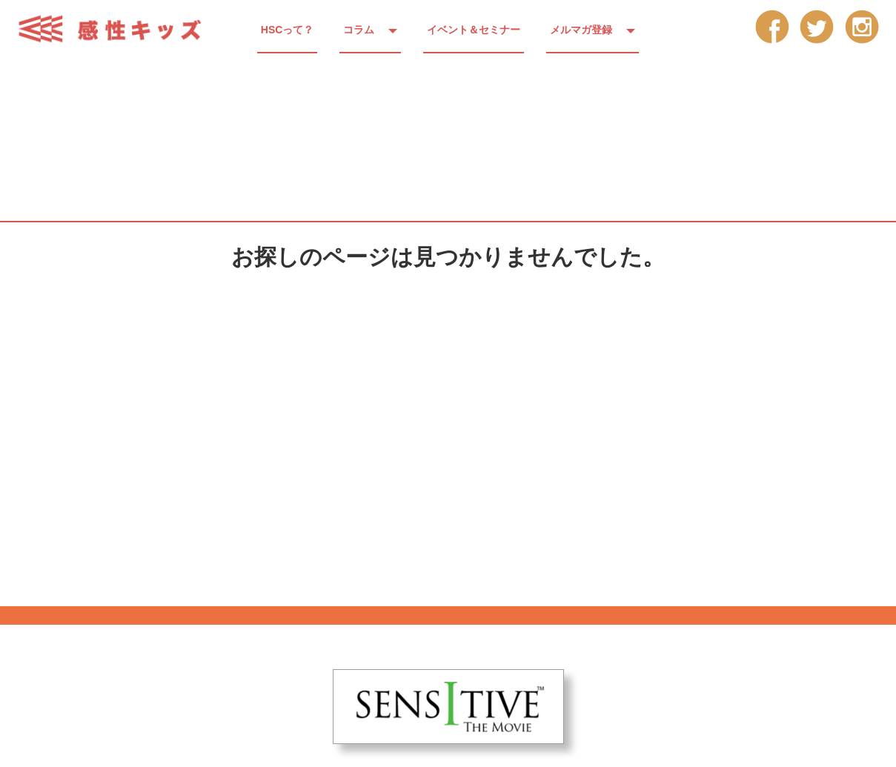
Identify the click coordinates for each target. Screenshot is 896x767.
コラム (358, 30)
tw (817, 26)
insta (862, 26)
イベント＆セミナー (473, 30)
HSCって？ (287, 30)
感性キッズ (118, 29)
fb (772, 26)
